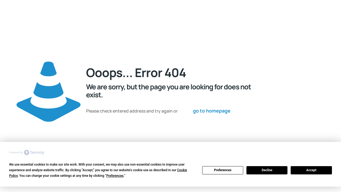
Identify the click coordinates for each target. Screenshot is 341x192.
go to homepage (211, 110)
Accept (311, 170)
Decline (267, 170)
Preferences (223, 170)
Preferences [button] (115, 176)
